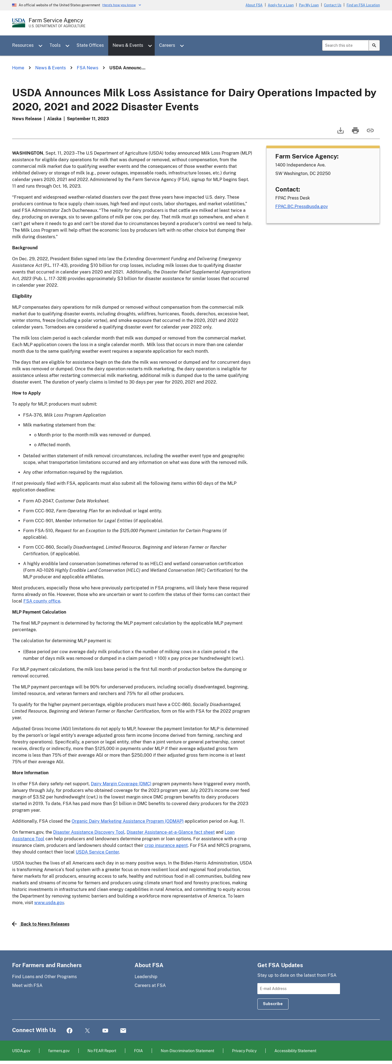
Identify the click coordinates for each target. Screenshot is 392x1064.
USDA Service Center (97, 852)
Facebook (69, 1030)
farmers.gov (59, 1050)
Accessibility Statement (295, 1050)
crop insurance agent (166, 845)
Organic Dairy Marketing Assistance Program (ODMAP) (128, 821)
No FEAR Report (102, 1050)
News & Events (128, 45)
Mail (123, 1030)
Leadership (146, 976)
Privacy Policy (244, 1050)
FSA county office (41, 601)
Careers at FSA (150, 985)
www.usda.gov (49, 902)
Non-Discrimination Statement (187, 1050)
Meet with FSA (27, 985)
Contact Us (332, 5)
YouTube (105, 1030)
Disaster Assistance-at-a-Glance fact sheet (171, 832)
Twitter (87, 1030)
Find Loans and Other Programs (44, 976)
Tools (55, 45)
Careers (167, 45)
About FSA (254, 5)
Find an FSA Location (363, 5)
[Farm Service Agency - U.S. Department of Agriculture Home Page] (57, 23)
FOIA (138, 1050)
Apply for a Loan (281, 5)
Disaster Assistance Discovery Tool (88, 832)
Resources (23, 45)
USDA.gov (21, 1050)
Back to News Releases (40, 924)
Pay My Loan (309, 5)
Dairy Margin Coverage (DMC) (121, 783)
